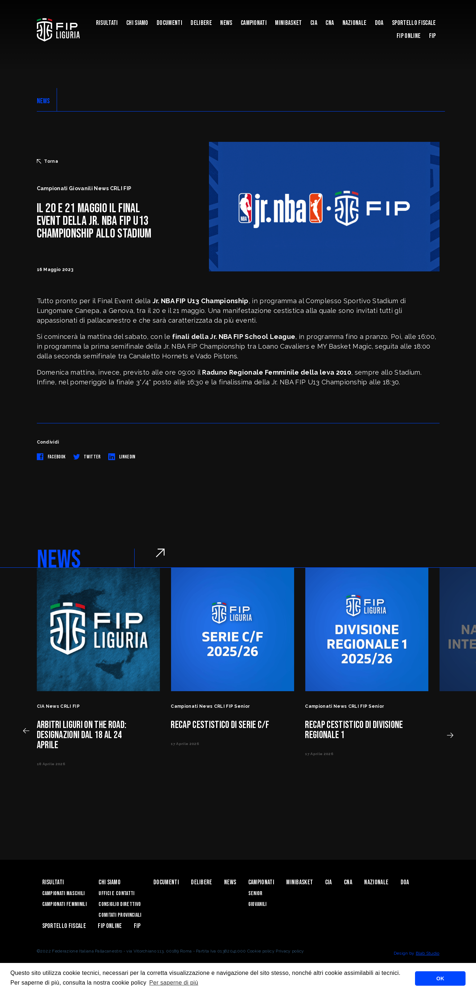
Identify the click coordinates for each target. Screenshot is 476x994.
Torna (47, 161)
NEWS (43, 101)
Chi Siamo (137, 23)
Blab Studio (428, 953)
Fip (432, 36)
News (226, 23)
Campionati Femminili (64, 904)
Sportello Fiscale (414, 23)
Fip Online (408, 36)
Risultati (107, 23)
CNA (330, 23)
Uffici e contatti (116, 893)
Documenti (169, 23)
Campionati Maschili (63, 893)
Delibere (201, 23)
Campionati (254, 23)
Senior (255, 893)
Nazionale (354, 23)
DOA (379, 23)
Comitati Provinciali (120, 915)
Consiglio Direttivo (120, 904)
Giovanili (257, 904)
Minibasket (288, 23)
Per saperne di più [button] (173, 983)
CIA (313, 23)
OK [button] (440, 978)
